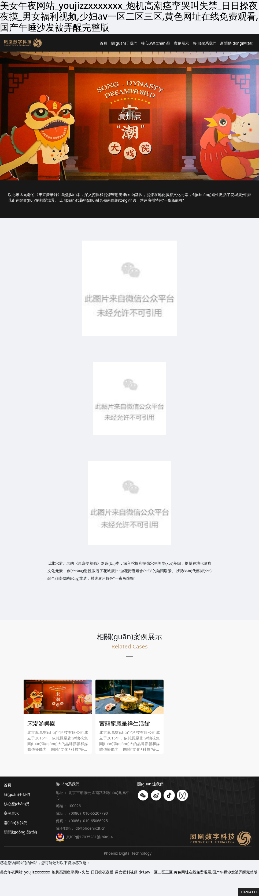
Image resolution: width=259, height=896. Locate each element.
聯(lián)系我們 (204, 43)
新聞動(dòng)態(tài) (236, 43)
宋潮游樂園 (41, 723)
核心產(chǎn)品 (16, 803)
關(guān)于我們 (124, 43)
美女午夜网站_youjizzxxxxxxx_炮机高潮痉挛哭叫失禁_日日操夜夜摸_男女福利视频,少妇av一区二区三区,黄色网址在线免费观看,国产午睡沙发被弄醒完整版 (128, 872)
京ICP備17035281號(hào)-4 (84, 836)
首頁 (103, 43)
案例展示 (181, 43)
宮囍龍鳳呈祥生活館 (124, 723)
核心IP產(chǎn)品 (156, 43)
